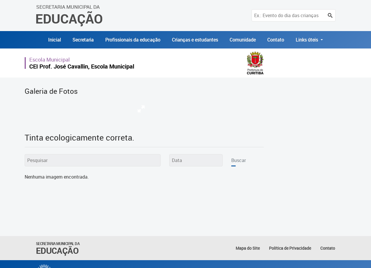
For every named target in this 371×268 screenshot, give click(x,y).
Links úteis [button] (307, 40)
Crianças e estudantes (195, 40)
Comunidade (243, 40)
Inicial (54, 40)
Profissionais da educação (132, 40)
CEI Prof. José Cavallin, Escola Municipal (81, 66)
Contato (275, 40)
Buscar (238, 160)
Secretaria (83, 40)
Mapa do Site (248, 248)
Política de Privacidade (290, 248)
